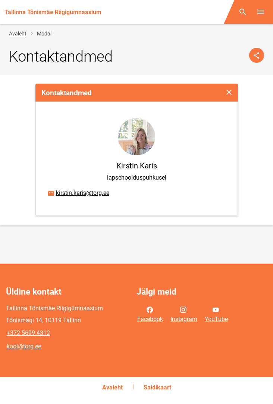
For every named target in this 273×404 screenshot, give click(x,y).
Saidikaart (157, 387)
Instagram (183, 314)
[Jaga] (256, 55)
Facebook (150, 314)
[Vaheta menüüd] (260, 11)
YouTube (216, 314)
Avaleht (17, 34)
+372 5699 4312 (28, 332)
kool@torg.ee (24, 346)
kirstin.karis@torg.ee (78, 193)
